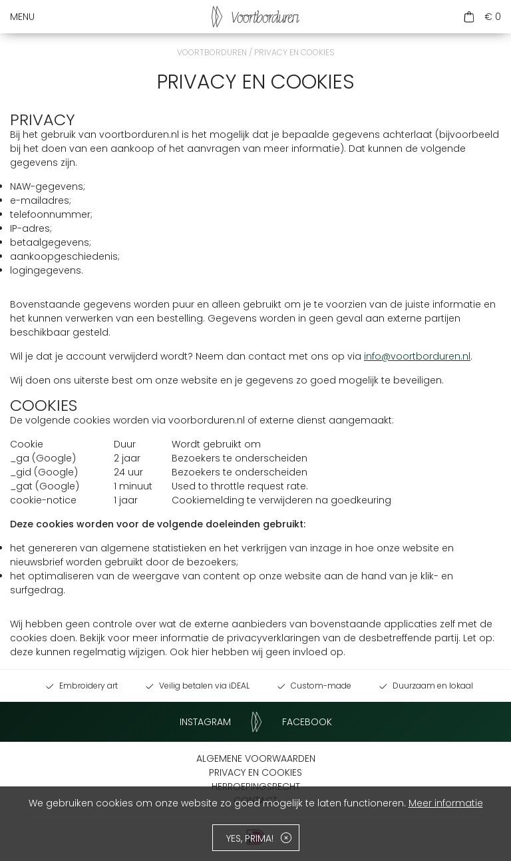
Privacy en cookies (255, 772)
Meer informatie (446, 803)
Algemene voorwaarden (255, 758)
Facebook (307, 721)
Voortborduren (212, 52)
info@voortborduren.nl (417, 356)
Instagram (205, 721)
